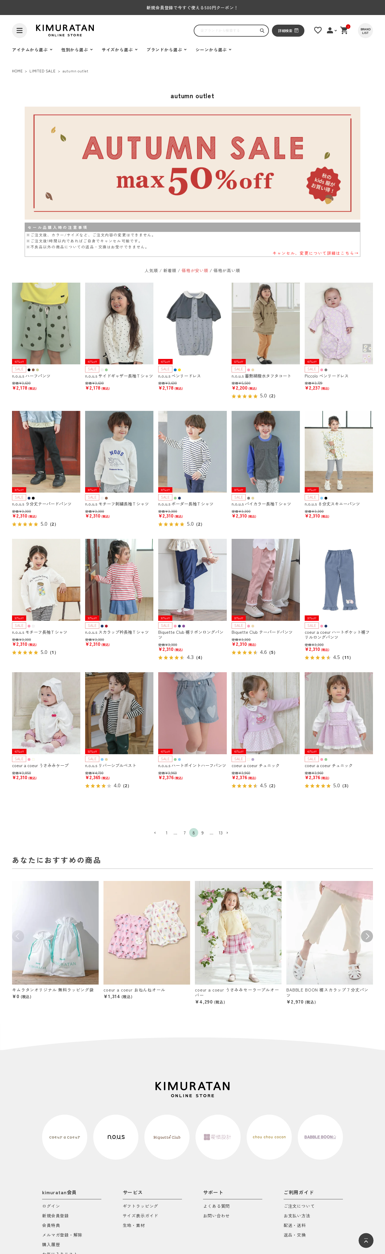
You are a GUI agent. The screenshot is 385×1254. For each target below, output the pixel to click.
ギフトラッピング (141, 1206)
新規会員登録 (55, 1216)
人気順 (151, 270)
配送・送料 (295, 1225)
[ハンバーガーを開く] (19, 30)
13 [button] (221, 833)
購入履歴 (51, 1244)
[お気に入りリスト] (317, 30)
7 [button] (185, 833)
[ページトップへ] (366, 1240)
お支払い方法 (297, 1216)
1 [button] (167, 833)
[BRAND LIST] (365, 30)
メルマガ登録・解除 (62, 1235)
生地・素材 (134, 1225)
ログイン (51, 1206)
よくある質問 (216, 1206)
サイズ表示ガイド (141, 1216)
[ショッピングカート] (344, 30)
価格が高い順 (227, 270)
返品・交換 (295, 1235)
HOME (17, 70)
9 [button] (203, 833)
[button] (157, 833)
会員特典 (51, 1225)
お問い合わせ (216, 1216)
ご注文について (299, 1206)
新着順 (170, 270)
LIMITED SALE (42, 70)
